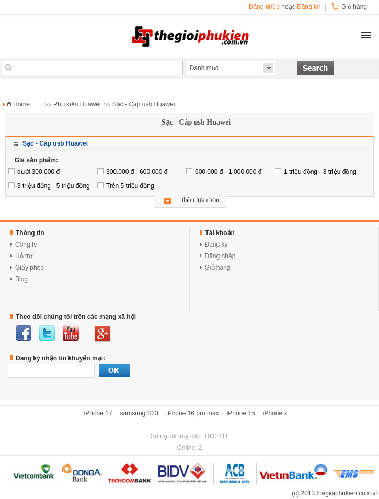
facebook (23, 333)
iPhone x (275, 413)
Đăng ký (308, 6)
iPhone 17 (98, 413)
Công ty (26, 244)
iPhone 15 (241, 413)
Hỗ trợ (23, 256)
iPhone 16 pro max (192, 413)
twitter (47, 333)
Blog (21, 279)
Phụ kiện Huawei (77, 104)
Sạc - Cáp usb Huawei (143, 104)
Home (21, 104)
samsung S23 (139, 413)
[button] (366, 35)
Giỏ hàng (218, 267)
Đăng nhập (264, 6)
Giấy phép (29, 267)
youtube (71, 333)
